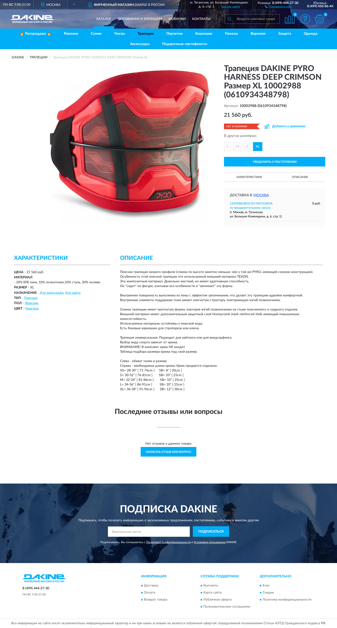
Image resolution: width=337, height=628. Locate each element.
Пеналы (231, 33)
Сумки (96, 33)
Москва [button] (261, 195)
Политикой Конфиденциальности (168, 542)
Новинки (177, 19)
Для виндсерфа (51, 293)
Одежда (311, 33)
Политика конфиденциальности (287, 599)
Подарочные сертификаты (184, 44)
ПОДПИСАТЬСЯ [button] (211, 531)
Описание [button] (300, 177)
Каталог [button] (103, 19)
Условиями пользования (210, 542)
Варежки (258, 33)
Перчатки (174, 33)
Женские (31, 303)
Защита (284, 33)
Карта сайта (212, 592)
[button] (278, 6)
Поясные (30, 298)
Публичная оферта (217, 599)
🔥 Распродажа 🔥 (35, 33)
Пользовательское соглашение (226, 606)
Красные (32, 308)
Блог (266, 585)
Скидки (268, 592)
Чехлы (119, 33)
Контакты (201, 19)
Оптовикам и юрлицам (140, 19)
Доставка (151, 585)
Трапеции (146, 33)
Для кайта (73, 293)
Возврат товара (155, 599)
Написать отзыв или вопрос (168, 451)
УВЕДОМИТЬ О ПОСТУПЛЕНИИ (275, 161)
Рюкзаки (71, 33)
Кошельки (203, 33)
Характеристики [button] (249, 177)
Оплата (149, 592)
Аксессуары (140, 44)
